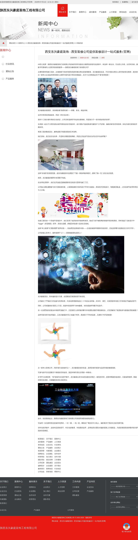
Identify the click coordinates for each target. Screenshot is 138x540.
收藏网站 (125, 2)
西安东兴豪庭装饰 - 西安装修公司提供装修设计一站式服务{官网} (51, 43)
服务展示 (41, 469)
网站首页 (63, 8)
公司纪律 (41, 463)
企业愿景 (49, 466)
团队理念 (41, 460)
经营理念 (41, 457)
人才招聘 (61, 487)
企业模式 (57, 451)
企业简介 (57, 448)
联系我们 (115, 2)
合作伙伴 (57, 454)
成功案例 (93, 8)
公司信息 (41, 472)
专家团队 (49, 451)
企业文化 (133, 8)
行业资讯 (10, 64)
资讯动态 (123, 8)
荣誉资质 (49, 472)
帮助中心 (57, 472)
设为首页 (135, 2)
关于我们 (73, 8)
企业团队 (49, 454)
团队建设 (49, 463)
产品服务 (103, 8)
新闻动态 (49, 469)
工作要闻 (57, 460)
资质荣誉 (41, 451)
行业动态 (57, 469)
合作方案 (57, 457)
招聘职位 (41, 454)
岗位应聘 (49, 460)
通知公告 (10, 71)
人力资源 (113, 8)
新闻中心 (83, 8)
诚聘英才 (41, 466)
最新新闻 (10, 56)
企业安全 (57, 463)
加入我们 (49, 457)
